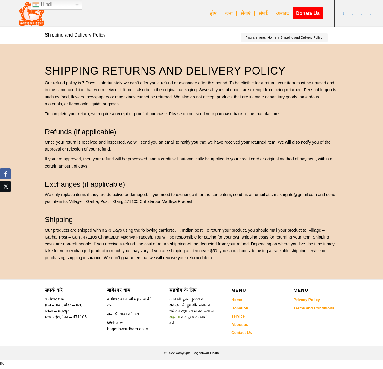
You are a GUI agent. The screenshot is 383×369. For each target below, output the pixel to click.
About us (239, 324)
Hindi (42, 4)
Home (236, 299)
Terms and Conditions (314, 308)
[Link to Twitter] (370, 13)
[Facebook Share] (5, 173)
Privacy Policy (307, 299)
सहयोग (174, 317)
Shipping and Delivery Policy (75, 34)
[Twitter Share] (5, 186)
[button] (191, 311)
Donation (239, 308)
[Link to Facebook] (343, 13)
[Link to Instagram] (361, 13)
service (238, 316)
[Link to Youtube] (352, 13)
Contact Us (241, 332)
